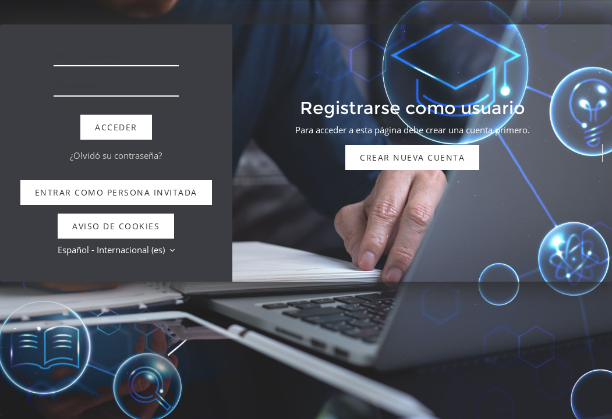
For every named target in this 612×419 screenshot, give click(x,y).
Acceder (116, 127)
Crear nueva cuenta (412, 157)
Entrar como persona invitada (116, 192)
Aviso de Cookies (116, 226)
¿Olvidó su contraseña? (116, 155)
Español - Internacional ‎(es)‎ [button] (112, 249)
